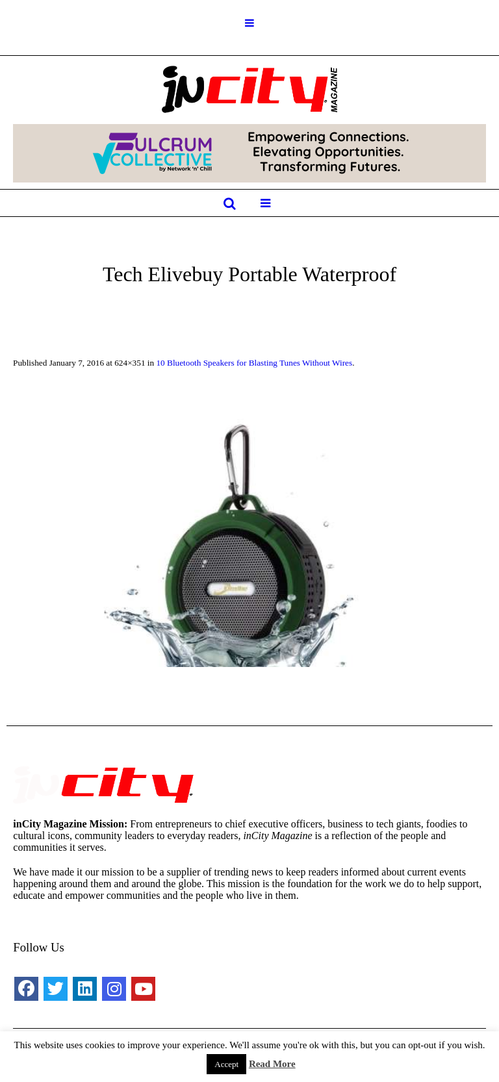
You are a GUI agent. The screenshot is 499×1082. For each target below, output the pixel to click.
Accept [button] (226, 1064)
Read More (272, 1064)
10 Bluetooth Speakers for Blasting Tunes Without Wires (254, 363)
